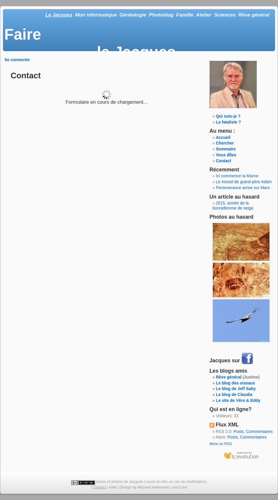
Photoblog (161, 15)
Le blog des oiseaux (235, 383)
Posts (238, 431)
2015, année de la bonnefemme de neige (233, 205)
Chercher (225, 143)
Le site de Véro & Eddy (238, 400)
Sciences (225, 15)
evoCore (180, 487)
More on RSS (221, 444)
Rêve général (253, 15)
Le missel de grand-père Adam (244, 181)
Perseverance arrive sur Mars (243, 187)
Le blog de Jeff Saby (236, 388)
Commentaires (259, 431)
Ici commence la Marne (237, 175)
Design (125, 487)
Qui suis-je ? (228, 116)
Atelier (204, 15)
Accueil (223, 137)
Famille (184, 15)
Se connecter (17, 59)
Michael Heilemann (154, 487)
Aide (113, 487)
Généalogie (133, 15)
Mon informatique (96, 15)
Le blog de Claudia (234, 394)
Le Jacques (58, 15)
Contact (223, 160)
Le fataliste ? (228, 122)
